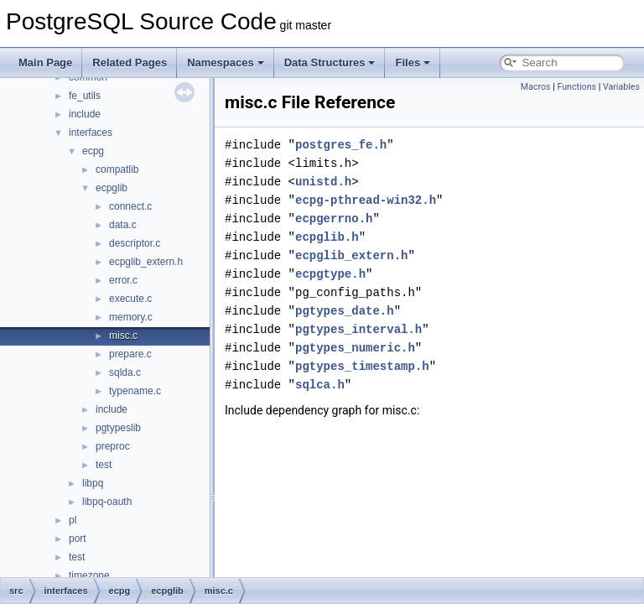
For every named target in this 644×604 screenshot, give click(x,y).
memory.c (131, 317)
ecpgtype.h (330, 274)
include (85, 114)
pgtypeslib (118, 428)
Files (412, 62)
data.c (123, 225)
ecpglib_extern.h (146, 262)
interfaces (90, 132)
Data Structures (330, 62)
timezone (89, 575)
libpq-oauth (107, 502)
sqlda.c (125, 372)
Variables (621, 86)
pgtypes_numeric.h (355, 348)
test (104, 465)
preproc (113, 446)
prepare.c (130, 354)
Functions (576, 86)
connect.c (130, 206)
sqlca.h (320, 385)
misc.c (123, 335)
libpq (92, 483)
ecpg (93, 151)
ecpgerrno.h (333, 218)
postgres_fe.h (341, 145)
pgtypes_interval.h (358, 329)
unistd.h (323, 182)
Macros (536, 86)
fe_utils (85, 96)
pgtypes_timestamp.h (362, 366)
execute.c (130, 299)
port (77, 538)
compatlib (117, 169)
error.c (123, 280)
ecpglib (111, 188)
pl (72, 520)
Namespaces (225, 62)
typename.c (135, 391)
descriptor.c (134, 243)
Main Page (45, 62)
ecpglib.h (327, 237)
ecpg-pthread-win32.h (365, 200)
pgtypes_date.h (344, 311)
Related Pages (129, 62)
